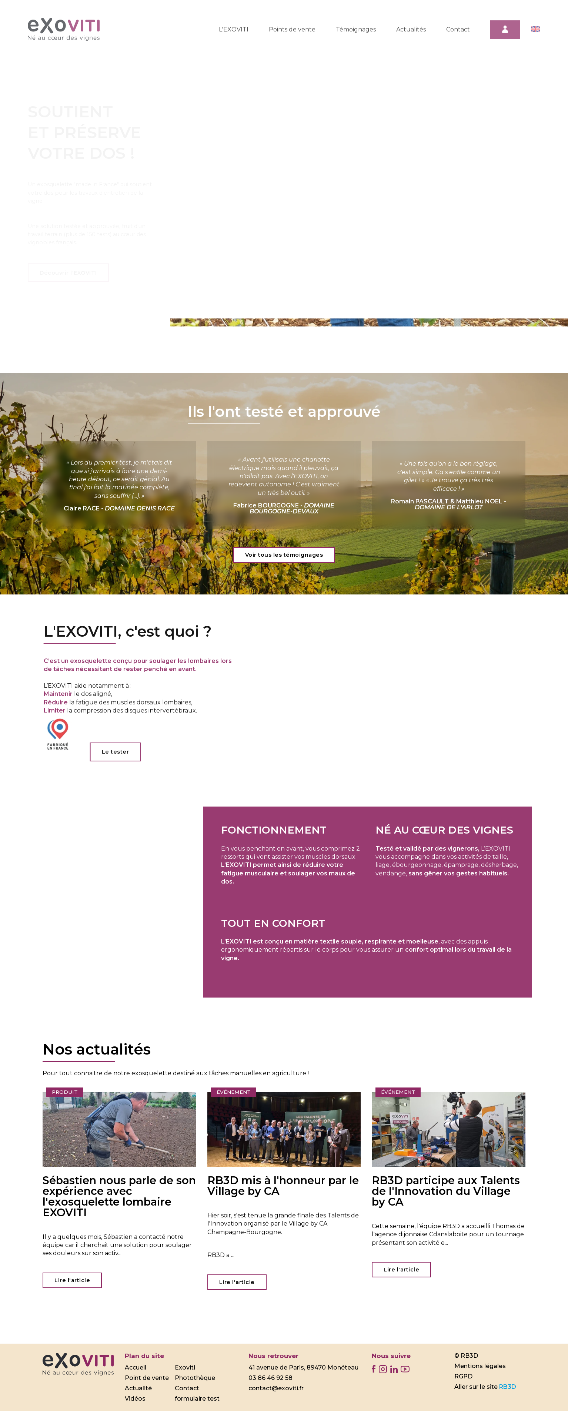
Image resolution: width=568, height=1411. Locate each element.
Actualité (138, 1388)
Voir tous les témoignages (284, 555)
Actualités (411, 29)
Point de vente (147, 1377)
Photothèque (195, 1377)
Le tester (118, 751)
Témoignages (356, 29)
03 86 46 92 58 (270, 1377)
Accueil (135, 1367)
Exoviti (185, 1367)
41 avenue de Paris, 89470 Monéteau (303, 1367)
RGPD (463, 1376)
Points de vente (292, 29)
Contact (458, 29)
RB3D (507, 1386)
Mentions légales (480, 1366)
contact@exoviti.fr (276, 1388)
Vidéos (135, 1398)
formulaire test (197, 1398)
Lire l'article (72, 1280)
